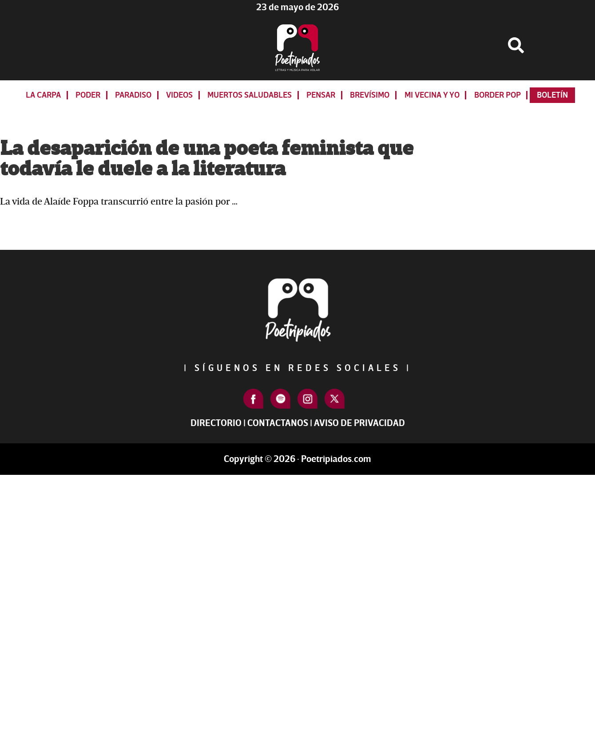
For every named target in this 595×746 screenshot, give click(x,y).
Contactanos (277, 423)
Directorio (216, 423)
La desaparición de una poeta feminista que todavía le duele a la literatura (206, 159)
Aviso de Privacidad (359, 423)
